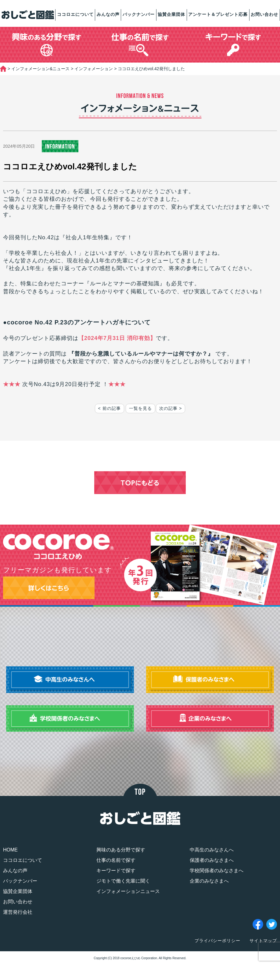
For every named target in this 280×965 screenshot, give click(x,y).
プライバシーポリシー (217, 940)
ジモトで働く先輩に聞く (123, 881)
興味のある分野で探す (120, 849)
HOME (10, 849)
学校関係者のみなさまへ (216, 870)
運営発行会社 (17, 912)
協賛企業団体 (171, 14)
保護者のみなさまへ (212, 860)
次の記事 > (170, 408)
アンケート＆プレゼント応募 (218, 14)
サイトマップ (263, 940)
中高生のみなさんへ (212, 849)
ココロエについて (75, 14)
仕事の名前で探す (115, 860)
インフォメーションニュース (128, 891)
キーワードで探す (115, 870)
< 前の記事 (109, 408)
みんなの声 (108, 14)
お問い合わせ (264, 14)
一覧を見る (140, 408)
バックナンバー (139, 14)
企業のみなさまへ (209, 881)
